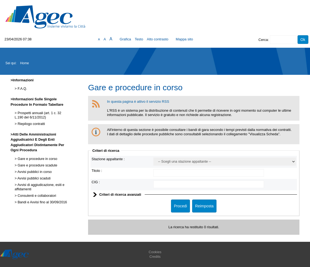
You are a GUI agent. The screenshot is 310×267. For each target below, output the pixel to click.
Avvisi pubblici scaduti (33, 178)
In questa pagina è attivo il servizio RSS (138, 101)
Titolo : (97, 171)
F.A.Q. (22, 89)
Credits (154, 257)
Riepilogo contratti (31, 124)
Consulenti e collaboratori (36, 196)
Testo (139, 39)
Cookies (155, 252)
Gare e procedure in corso (37, 159)
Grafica (125, 39)
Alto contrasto (158, 39)
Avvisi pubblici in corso (34, 172)
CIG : (96, 182)
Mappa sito (184, 39)
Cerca (263, 40)
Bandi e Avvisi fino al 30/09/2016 (42, 202)
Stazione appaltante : (108, 159)
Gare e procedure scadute (37, 165)
